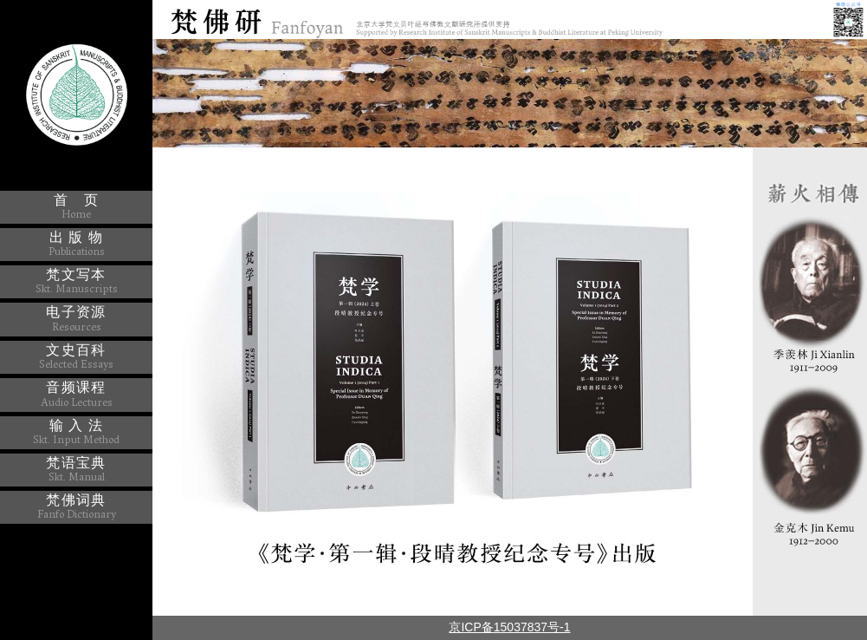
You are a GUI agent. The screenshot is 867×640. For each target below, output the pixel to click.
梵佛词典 (76, 506)
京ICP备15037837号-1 (509, 627)
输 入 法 (76, 432)
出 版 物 (77, 244)
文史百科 (76, 356)
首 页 (76, 206)
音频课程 (77, 394)
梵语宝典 (76, 469)
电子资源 (76, 318)
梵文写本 (77, 281)
